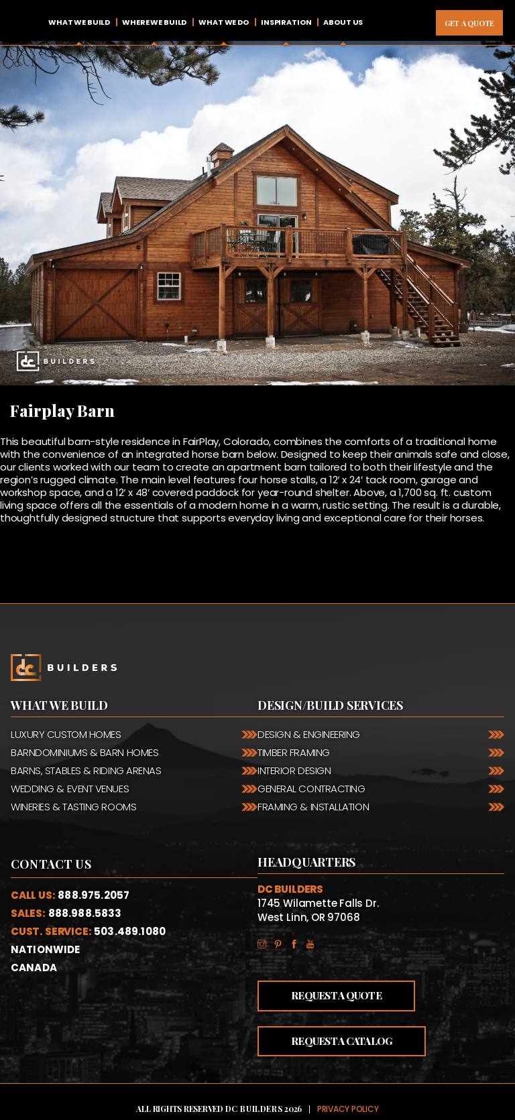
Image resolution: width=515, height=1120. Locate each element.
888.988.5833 (85, 913)
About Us (343, 22)
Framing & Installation (313, 807)
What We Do (223, 22)
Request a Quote (336, 995)
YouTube (314, 942)
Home (23, 22)
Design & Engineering (309, 734)
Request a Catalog (341, 1041)
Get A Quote (469, 23)
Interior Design (294, 770)
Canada (34, 967)
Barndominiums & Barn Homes (84, 752)
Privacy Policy (348, 1109)
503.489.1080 (130, 931)
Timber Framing (294, 752)
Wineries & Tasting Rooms (73, 807)
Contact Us (51, 864)
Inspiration (286, 22)
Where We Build (154, 22)
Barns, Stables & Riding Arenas (86, 770)
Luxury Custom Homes (66, 734)
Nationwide (45, 949)
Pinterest (282, 942)
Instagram (266, 942)
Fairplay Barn (62, 410)
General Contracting (311, 789)
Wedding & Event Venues (70, 789)
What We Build (79, 22)
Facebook (298, 942)
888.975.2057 (93, 895)
